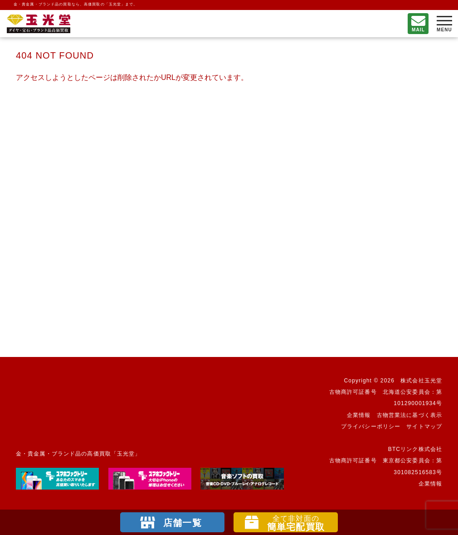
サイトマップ (424, 426)
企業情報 (358, 415)
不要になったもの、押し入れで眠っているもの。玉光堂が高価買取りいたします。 (38, 24)
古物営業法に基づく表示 (409, 415)
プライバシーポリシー (370, 426)
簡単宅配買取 (296, 523)
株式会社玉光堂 (421, 380)
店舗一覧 (182, 523)
